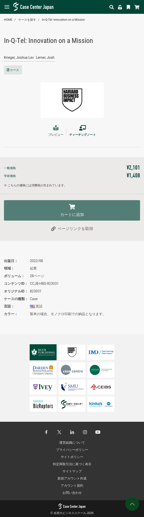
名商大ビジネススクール (70, 513)
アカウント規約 (72, 485)
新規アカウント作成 (72, 478)
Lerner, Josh (45, 57)
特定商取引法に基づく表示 (72, 464)
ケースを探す (27, 19)
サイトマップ (72, 471)
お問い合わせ (72, 493)
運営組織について (72, 442)
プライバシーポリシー (72, 450)
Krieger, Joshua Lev (19, 57)
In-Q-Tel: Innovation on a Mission (63, 19)
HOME (8, 19)
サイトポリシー (72, 457)
